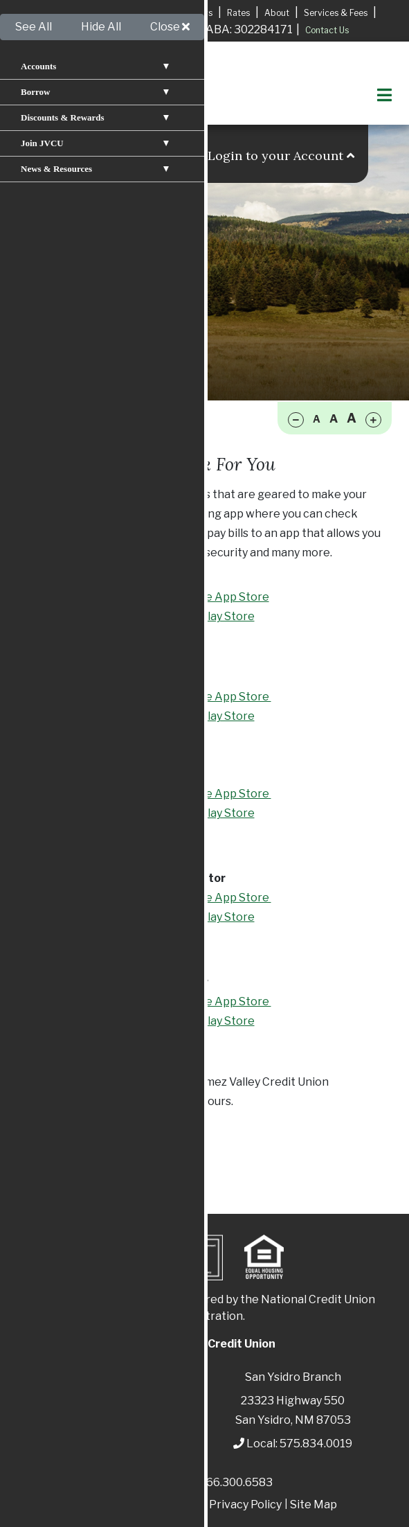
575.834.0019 (316, 1443)
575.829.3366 (78, 1101)
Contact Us (327, 30)
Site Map (313, 1504)
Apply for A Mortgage (103, 30)
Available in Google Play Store (176, 616)
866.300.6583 (236, 1482)
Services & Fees (335, 13)
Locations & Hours (176, 13)
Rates (238, 13)
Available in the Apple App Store (183, 596)
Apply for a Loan (78, 12)
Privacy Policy (245, 1504)
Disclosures (170, 1504)
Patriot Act (102, 1504)
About (276, 13)
